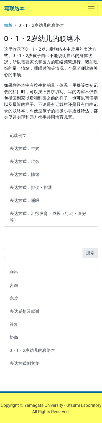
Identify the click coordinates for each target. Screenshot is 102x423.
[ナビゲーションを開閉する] (91, 8)
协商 (14, 337)
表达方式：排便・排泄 (31, 187)
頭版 (8, 25)
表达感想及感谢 (24, 311)
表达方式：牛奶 (24, 148)
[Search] (43, 253)
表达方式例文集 (24, 363)
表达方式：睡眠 (24, 200)
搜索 (90, 252)
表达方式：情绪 (24, 174)
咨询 (14, 285)
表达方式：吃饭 (24, 161)
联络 (14, 272)
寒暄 (14, 298)
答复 (14, 324)
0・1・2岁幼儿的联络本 (32, 350)
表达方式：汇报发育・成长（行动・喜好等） (48, 216)
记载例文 (18, 135)
